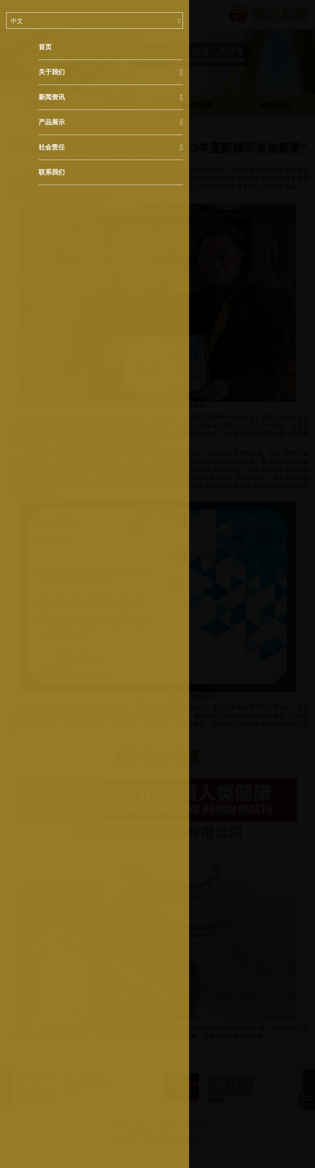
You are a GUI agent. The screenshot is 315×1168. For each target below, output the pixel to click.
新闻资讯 (111, 97)
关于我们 (111, 72)
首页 (45, 47)
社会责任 (111, 147)
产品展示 (111, 122)
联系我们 (52, 172)
